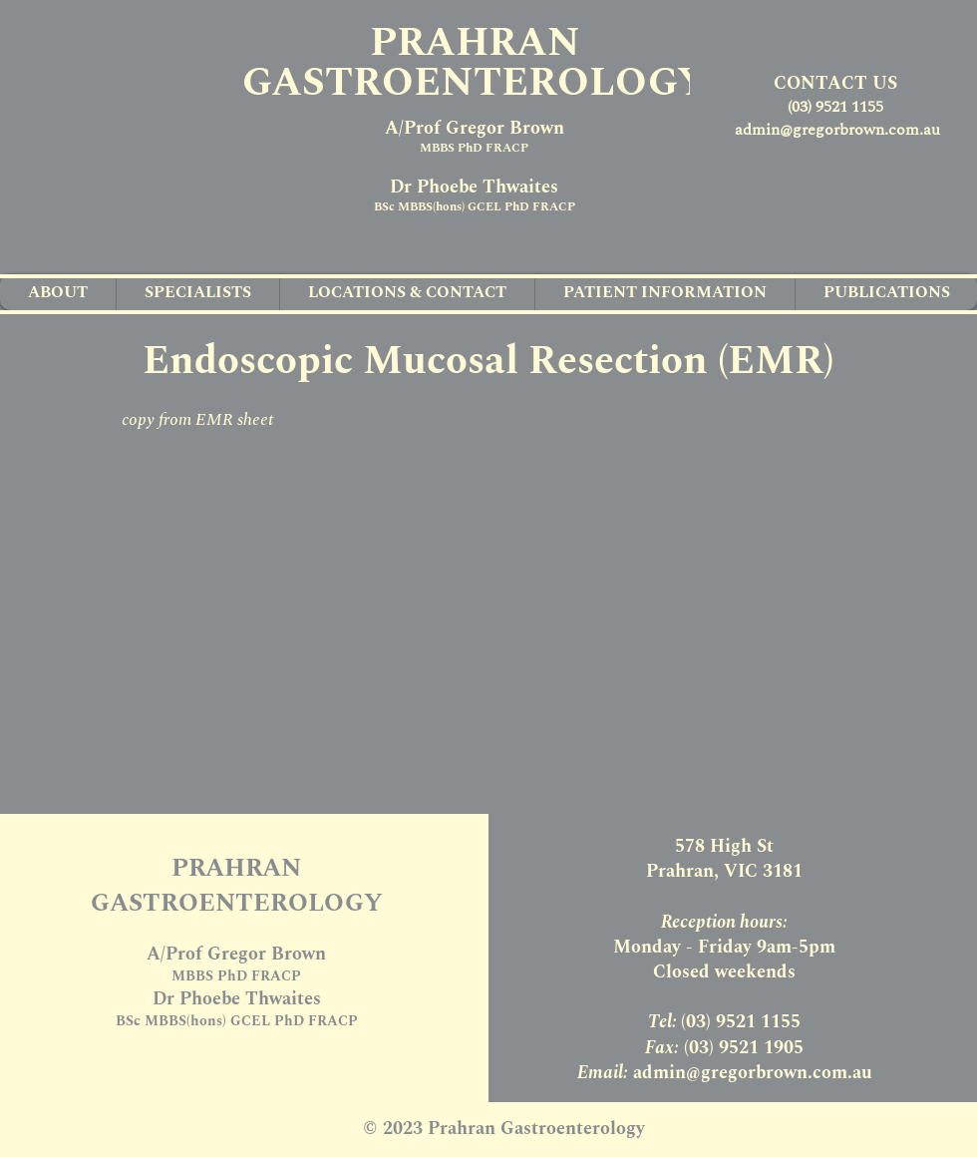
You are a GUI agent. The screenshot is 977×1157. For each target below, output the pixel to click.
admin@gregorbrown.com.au (837, 130)
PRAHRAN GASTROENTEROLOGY (474, 63)
